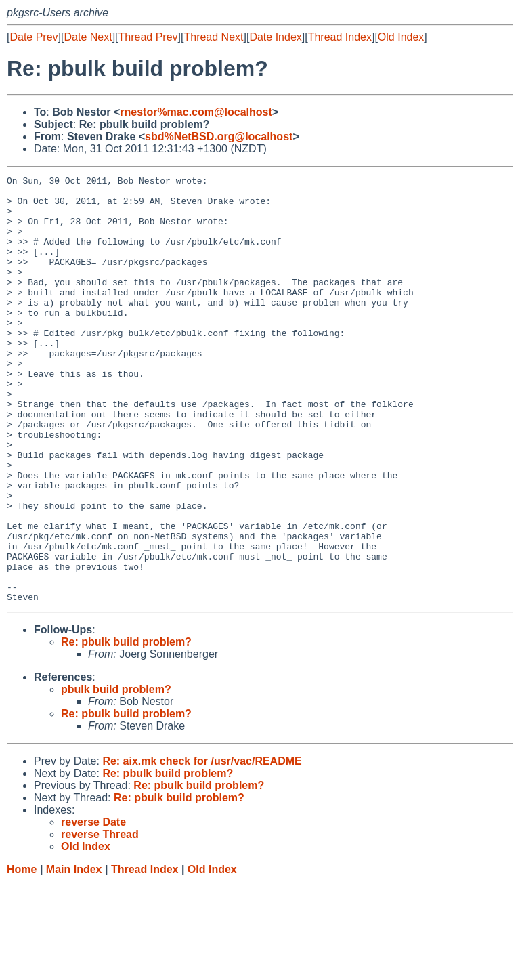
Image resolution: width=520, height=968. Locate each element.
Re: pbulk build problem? (126, 727)
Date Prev (33, 37)
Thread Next (213, 37)
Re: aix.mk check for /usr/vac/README (201, 846)
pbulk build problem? (116, 774)
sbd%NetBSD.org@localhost (218, 136)
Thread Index (340, 37)
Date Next (88, 37)
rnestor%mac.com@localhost (196, 112)
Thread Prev (148, 37)
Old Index (401, 37)
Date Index (275, 37)
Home (22, 955)
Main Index (74, 955)
